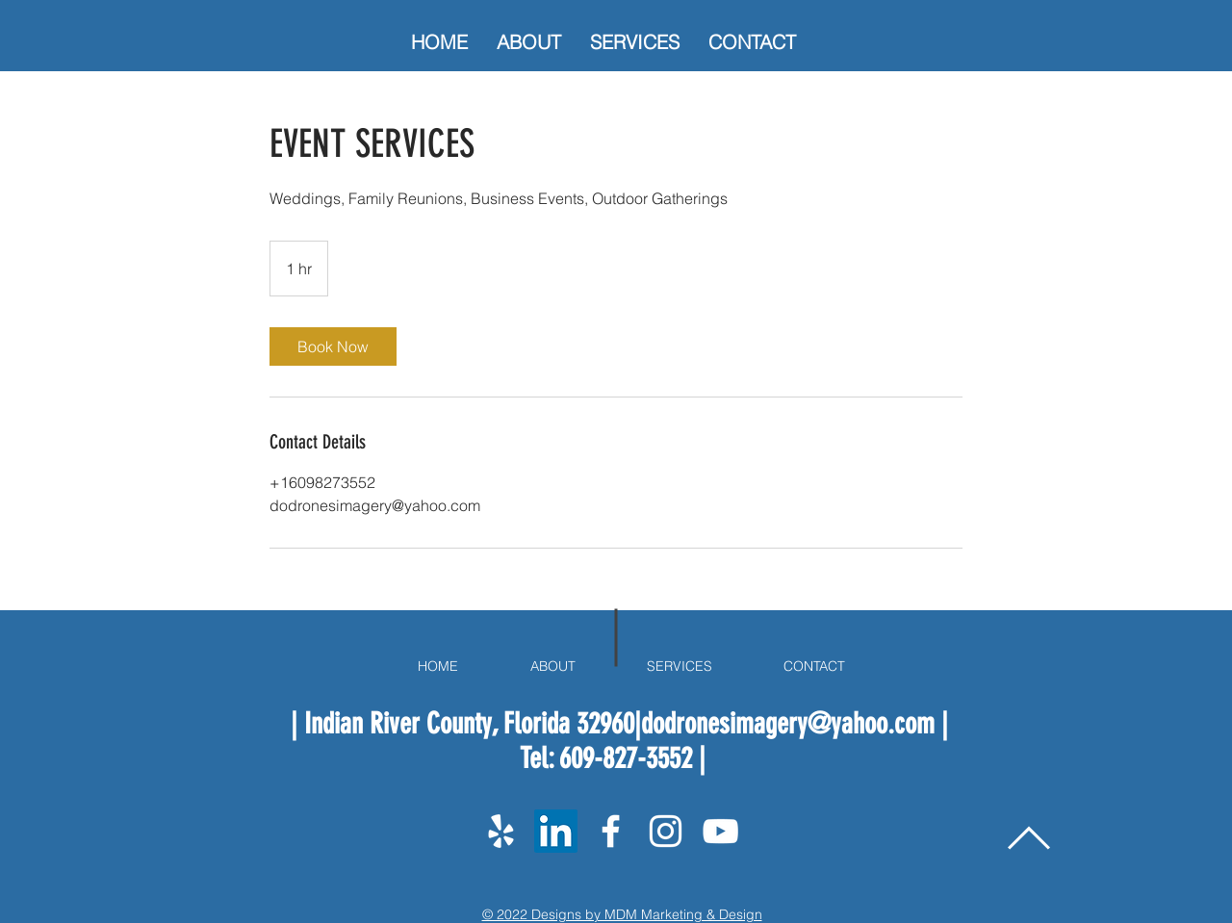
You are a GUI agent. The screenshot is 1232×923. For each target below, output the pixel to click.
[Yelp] (501, 831)
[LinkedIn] (556, 831)
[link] (333, 346)
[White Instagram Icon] (665, 831)
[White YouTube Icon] (720, 831)
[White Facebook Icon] (610, 831)
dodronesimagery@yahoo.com (788, 723)
